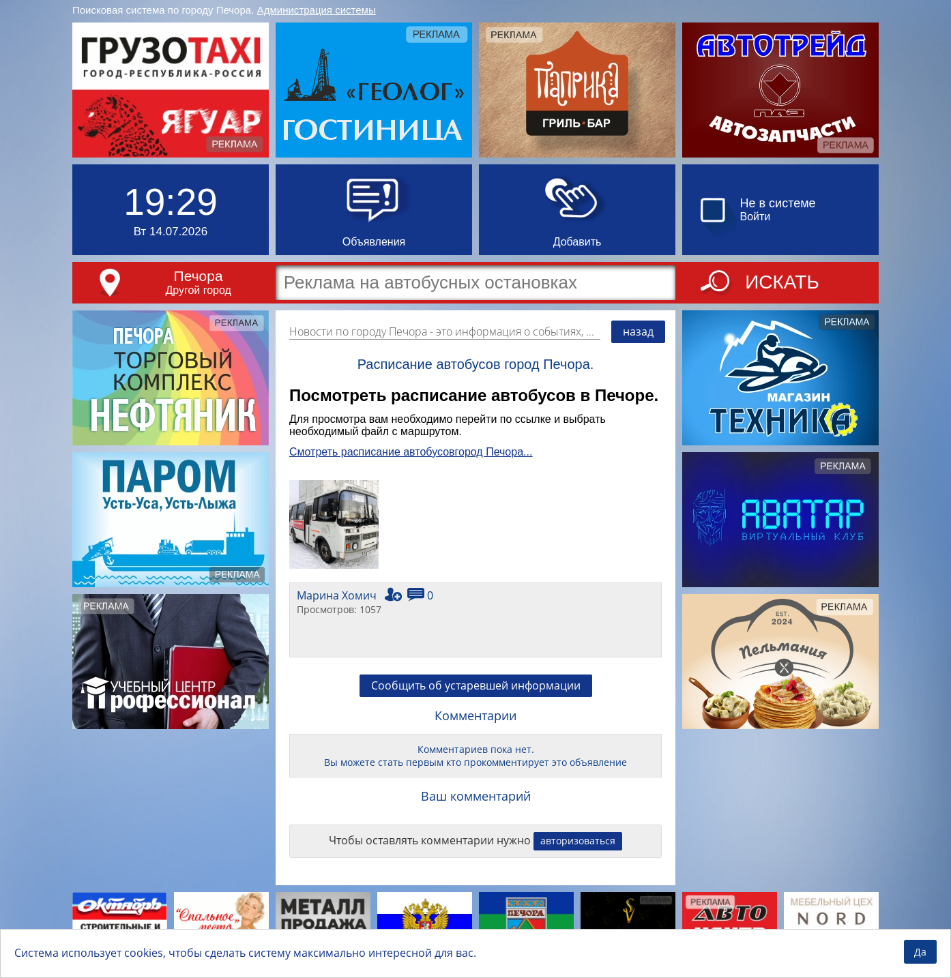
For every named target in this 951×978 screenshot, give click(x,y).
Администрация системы (316, 10)
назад (638, 331)
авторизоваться (577, 840)
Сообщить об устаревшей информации (476, 685)
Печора (198, 276)
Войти (755, 216)
